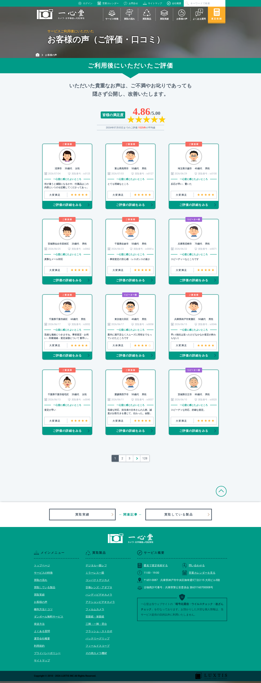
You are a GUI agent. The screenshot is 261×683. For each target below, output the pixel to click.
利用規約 (39, 647)
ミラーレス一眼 (95, 574)
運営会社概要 (42, 640)
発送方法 (39, 625)
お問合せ (131, 3)
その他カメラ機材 (96, 655)
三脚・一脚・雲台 (96, 625)
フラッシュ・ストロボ (99, 633)
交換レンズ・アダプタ (99, 589)
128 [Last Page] (144, 460)
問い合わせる (193, 567)
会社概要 (174, 3)
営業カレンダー (108, 3)
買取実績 (82, 516)
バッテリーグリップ (98, 640)
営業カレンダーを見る (198, 574)
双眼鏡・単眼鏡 (95, 618)
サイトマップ (152, 3)
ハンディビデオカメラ (99, 596)
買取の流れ (40, 581)
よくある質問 (42, 633)
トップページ (42, 567)
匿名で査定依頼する (152, 567)
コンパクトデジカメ (98, 581)
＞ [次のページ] (136, 460)
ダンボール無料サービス (48, 618)
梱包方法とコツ (43, 611)
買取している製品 (178, 516)
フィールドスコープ (98, 647)
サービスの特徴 (43, 574)
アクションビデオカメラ (100, 603)
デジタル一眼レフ (96, 567)
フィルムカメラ (95, 611)
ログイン (85, 3)
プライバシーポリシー (47, 655)
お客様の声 (40, 603)
